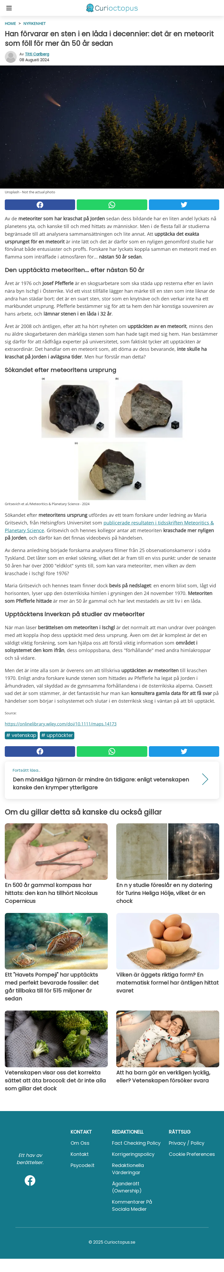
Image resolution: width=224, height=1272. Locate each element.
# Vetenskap (21, 735)
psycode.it (82, 1165)
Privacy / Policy (186, 1143)
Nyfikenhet (34, 23)
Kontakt (80, 1154)
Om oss (80, 1143)
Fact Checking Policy (136, 1143)
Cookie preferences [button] (192, 1154)
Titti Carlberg (37, 54)
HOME (10, 23)
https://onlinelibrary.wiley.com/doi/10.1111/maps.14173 (61, 724)
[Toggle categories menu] (9, 8)
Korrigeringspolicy (133, 1154)
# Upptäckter (57, 735)
